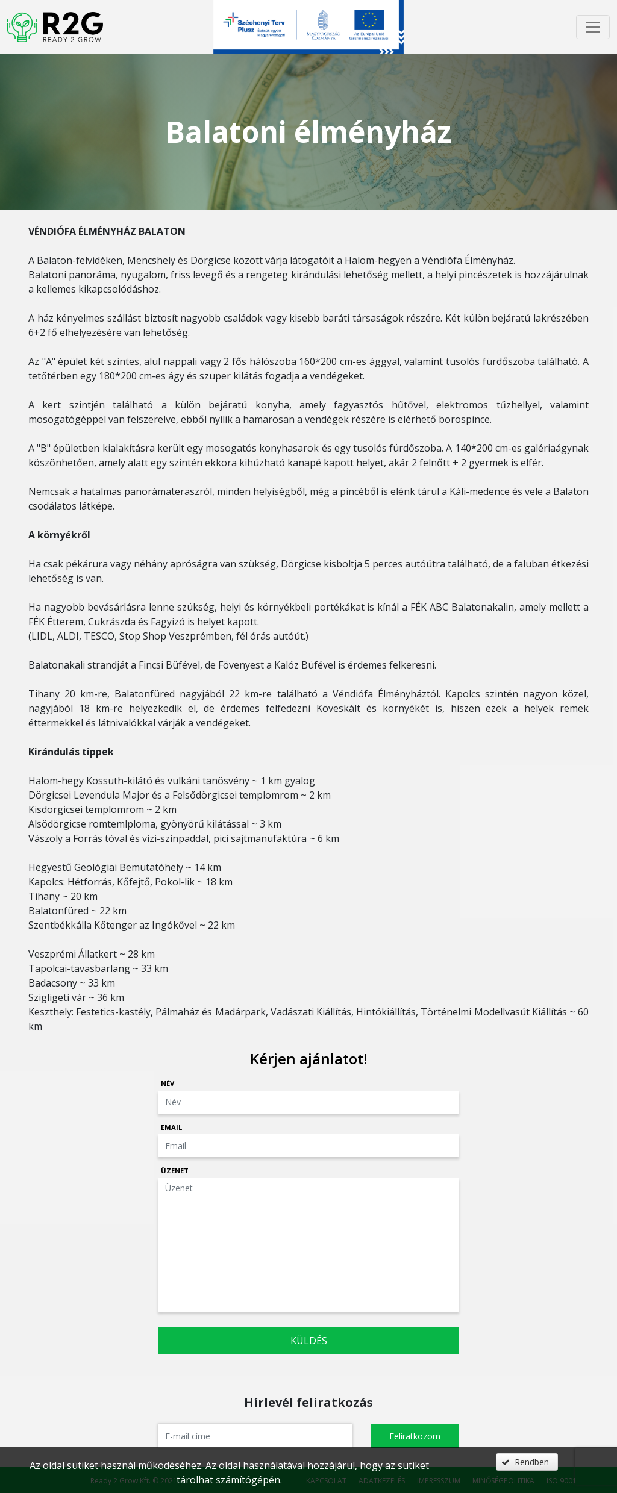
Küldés (308, 1340)
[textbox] (255, 1436)
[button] (415, 1436)
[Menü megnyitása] (593, 27)
